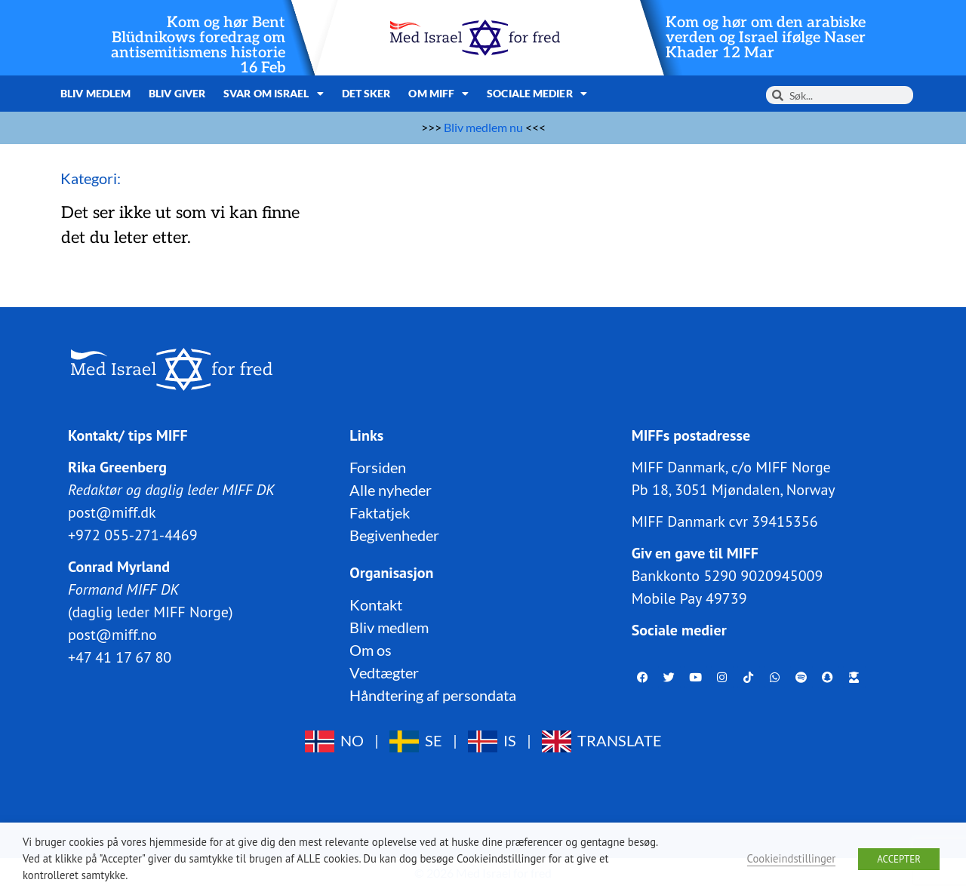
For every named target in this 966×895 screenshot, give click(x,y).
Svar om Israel (273, 94)
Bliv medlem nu (483, 127)
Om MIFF (438, 94)
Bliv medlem (95, 93)
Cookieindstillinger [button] (791, 858)
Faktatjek (379, 512)
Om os (370, 650)
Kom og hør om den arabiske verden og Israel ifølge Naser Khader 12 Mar (766, 38)
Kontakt (375, 604)
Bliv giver (177, 93)
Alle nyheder (390, 490)
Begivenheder (394, 535)
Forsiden (377, 467)
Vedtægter (384, 672)
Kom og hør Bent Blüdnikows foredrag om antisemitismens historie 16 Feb (198, 45)
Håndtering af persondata (432, 695)
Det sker (366, 93)
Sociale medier (537, 94)
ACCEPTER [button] (899, 859)
